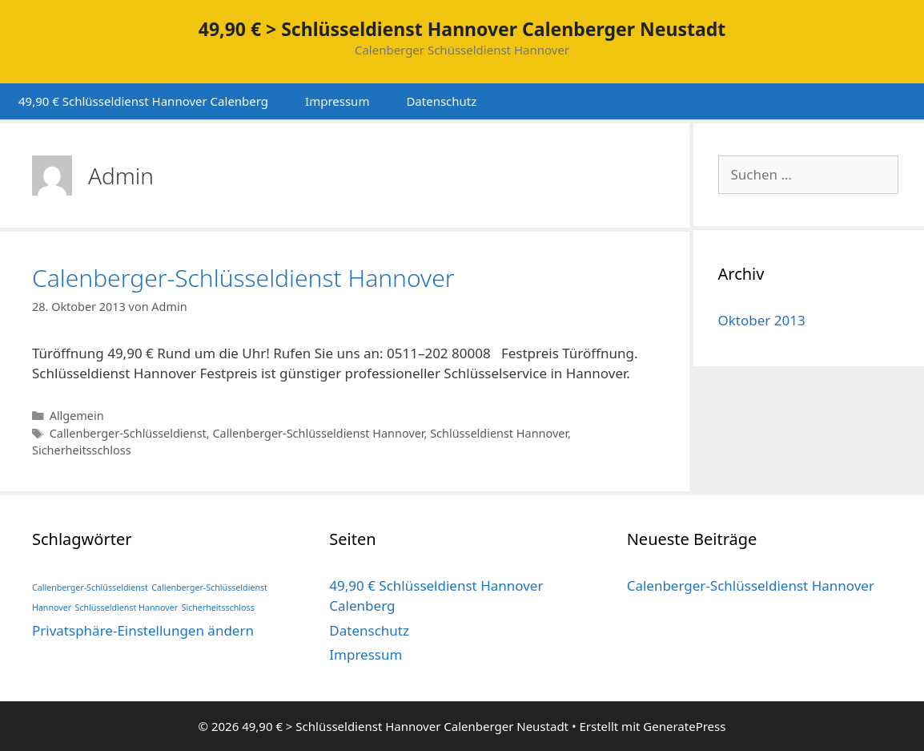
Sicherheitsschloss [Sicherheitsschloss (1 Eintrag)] (218, 607)
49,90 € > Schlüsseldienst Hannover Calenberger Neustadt (462, 29)
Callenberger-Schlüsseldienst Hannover (318, 433)
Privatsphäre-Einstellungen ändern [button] (143, 630)
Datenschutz (441, 101)
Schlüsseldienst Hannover (499, 433)
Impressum (337, 101)
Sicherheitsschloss (81, 450)
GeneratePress (684, 726)
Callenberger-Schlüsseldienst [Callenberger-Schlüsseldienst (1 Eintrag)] (90, 587)
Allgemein (77, 415)
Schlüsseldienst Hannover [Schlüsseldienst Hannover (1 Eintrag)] (127, 607)
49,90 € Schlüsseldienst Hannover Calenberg (143, 101)
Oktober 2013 (761, 320)
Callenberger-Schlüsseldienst (128, 433)
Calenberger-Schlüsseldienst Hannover (243, 277)
